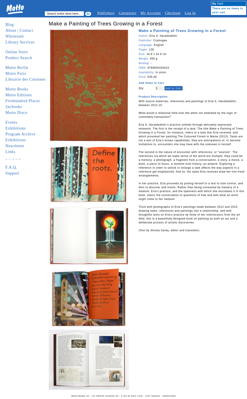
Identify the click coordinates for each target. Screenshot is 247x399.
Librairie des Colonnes (25, 79)
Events (11, 122)
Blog (9, 24)
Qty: (141, 88)
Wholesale (14, 36)
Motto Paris (15, 73)
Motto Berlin (16, 67)
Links (10, 152)
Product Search (18, 58)
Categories (127, 13)
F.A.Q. (11, 167)
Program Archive (20, 134)
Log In (190, 13)
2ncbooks (13, 107)
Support (12, 173)
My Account (151, 13)
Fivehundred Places (22, 101)
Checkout (172, 13)
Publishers (106, 13)
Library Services (20, 42)
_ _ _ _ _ (13, 157)
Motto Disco (16, 112)
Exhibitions (15, 128)
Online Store (16, 52)
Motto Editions (18, 95)
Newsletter (14, 146)
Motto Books (16, 89)
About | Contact (19, 30)
